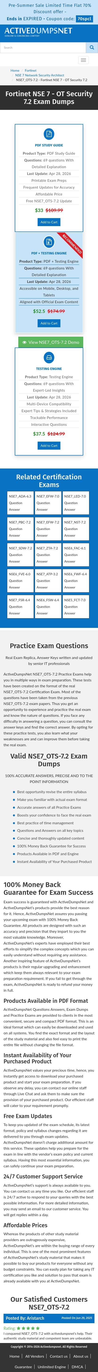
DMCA (77, 1366)
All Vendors (34, 1356)
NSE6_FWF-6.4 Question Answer (75, 580)
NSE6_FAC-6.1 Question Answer (75, 554)
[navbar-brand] (9, 58)
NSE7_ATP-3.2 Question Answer (47, 580)
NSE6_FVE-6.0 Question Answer (19, 580)
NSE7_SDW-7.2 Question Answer (20, 554)
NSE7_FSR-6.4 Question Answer (19, 606)
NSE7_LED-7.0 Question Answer (75, 502)
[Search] (92, 47)
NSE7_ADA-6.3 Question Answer (20, 502)
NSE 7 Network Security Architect (39, 75)
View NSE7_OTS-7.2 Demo (50, 342)
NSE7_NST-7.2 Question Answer (75, 528)
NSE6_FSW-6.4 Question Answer (48, 606)
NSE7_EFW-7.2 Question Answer (48, 528)
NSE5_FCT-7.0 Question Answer (75, 606)
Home (15, 70)
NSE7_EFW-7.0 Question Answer (48, 502)
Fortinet (30, 70)
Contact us (58, 1356)
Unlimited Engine (52, 1366)
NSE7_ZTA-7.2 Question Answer (47, 554)
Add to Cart (49, 222)
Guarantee (23, 1366)
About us (80, 1356)
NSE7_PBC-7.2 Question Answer (20, 528)
